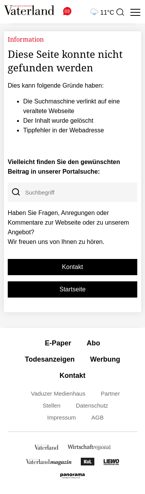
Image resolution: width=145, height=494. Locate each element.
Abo (93, 343)
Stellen (51, 405)
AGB (97, 417)
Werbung (105, 359)
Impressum (61, 417)
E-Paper (58, 343)
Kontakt (72, 267)
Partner (110, 393)
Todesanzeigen (50, 359)
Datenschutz (92, 405)
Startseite (73, 289)
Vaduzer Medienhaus (58, 393)
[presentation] (120, 12)
